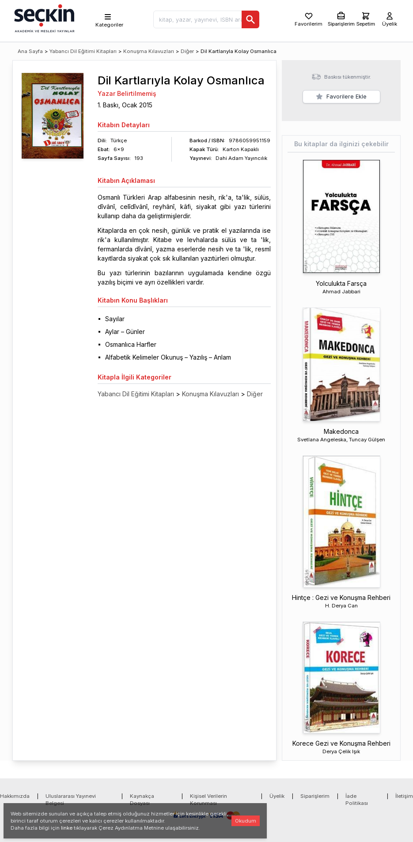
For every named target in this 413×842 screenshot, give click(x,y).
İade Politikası (356, 799)
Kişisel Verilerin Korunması (208, 799)
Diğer (187, 51)
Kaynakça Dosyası (142, 799)
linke (66, 828)
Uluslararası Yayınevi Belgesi (70, 799)
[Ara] (250, 19)
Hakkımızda (15, 796)
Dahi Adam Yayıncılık (241, 158)
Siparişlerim (315, 796)
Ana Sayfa (30, 51)
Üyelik (276, 796)
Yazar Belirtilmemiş (127, 93)
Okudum (245, 821)
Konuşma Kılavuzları (148, 51)
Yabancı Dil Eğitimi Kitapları (83, 51)
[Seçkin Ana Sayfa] (43, 17)
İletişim (404, 796)
